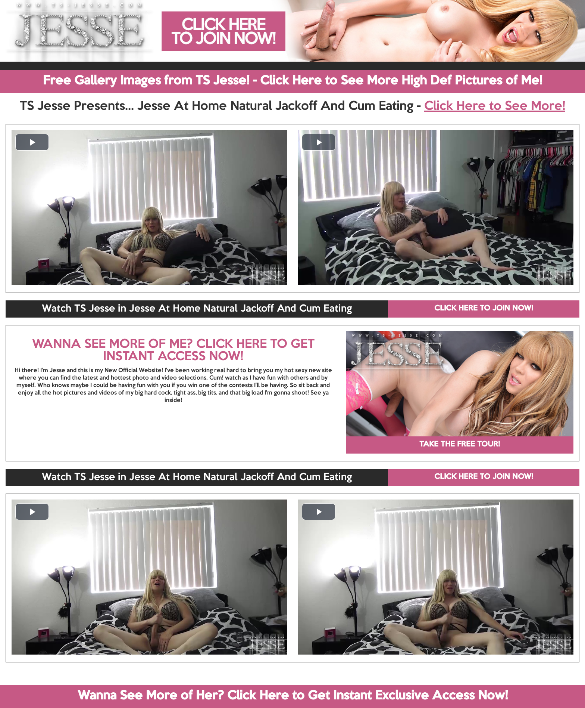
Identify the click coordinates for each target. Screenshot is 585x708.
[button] (32, 142)
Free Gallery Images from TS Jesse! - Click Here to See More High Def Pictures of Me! (292, 81)
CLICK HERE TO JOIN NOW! (483, 308)
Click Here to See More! (494, 106)
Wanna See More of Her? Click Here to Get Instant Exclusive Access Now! (293, 696)
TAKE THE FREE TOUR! (459, 444)
